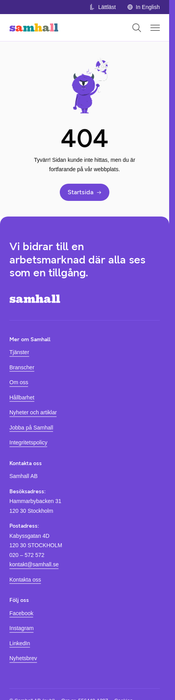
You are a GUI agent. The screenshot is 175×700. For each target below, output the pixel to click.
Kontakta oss (25, 579)
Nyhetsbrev (23, 658)
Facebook (21, 613)
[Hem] (33, 27)
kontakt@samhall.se (34, 564)
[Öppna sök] (136, 27)
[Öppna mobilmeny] (155, 27)
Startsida (85, 192)
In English (143, 7)
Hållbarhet (21, 397)
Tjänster (19, 352)
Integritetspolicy (28, 442)
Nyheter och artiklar (33, 412)
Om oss (18, 382)
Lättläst (102, 7)
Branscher (21, 367)
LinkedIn (19, 643)
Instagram (21, 628)
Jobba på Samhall (31, 427)
